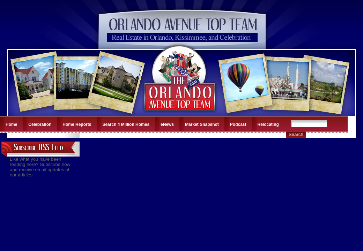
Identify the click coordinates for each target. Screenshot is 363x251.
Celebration (39, 124)
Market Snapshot (202, 124)
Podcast (238, 124)
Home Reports (76, 124)
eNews (167, 124)
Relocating (268, 124)
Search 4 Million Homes (125, 124)
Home (11, 124)
